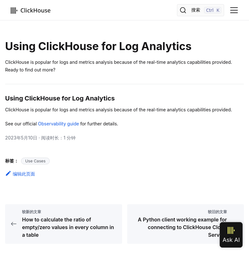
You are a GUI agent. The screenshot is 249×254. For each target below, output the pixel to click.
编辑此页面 (20, 173)
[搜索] (200, 10)
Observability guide (58, 123)
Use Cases (35, 161)
